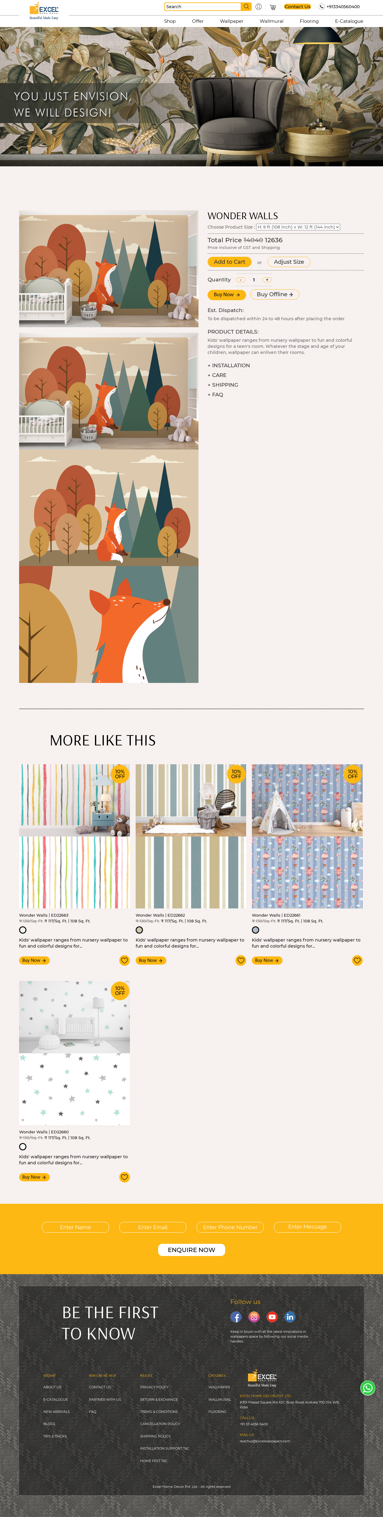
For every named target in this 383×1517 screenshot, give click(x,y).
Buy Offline (275, 294)
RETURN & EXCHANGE (159, 1399)
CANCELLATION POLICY (160, 1424)
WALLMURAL (219, 1399)
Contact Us (297, 6)
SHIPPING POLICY (155, 1436)
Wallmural (271, 21)
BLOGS (49, 1424)
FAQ (92, 1412)
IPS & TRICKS (56, 1436)
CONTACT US (100, 1387)
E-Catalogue (349, 21)
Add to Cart (229, 262)
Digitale (233, 1501)
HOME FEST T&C (154, 1461)
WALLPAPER (219, 1387)
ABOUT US (52, 1387)
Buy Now (227, 295)
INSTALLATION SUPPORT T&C (164, 1448)
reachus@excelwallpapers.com (265, 1441)
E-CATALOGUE (55, 1399)
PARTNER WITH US (105, 1399)
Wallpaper (231, 21)
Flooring (309, 21)
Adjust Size (289, 262)
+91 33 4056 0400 (254, 1424)
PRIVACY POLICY (154, 1387)
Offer (198, 21)
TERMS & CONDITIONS (159, 1412)
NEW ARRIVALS (56, 1412)
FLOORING (217, 1412)
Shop (170, 21)
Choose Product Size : (231, 227)
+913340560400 (343, 6)
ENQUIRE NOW (191, 1250)
